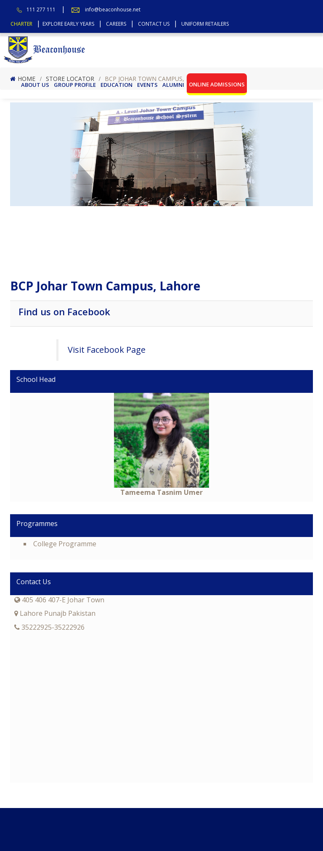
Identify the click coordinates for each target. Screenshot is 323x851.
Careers (116, 23)
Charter (21, 23)
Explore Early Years (68, 23)
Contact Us (153, 23)
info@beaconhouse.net (112, 9)
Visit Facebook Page (107, 349)
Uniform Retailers (205, 23)
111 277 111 (41, 9)
